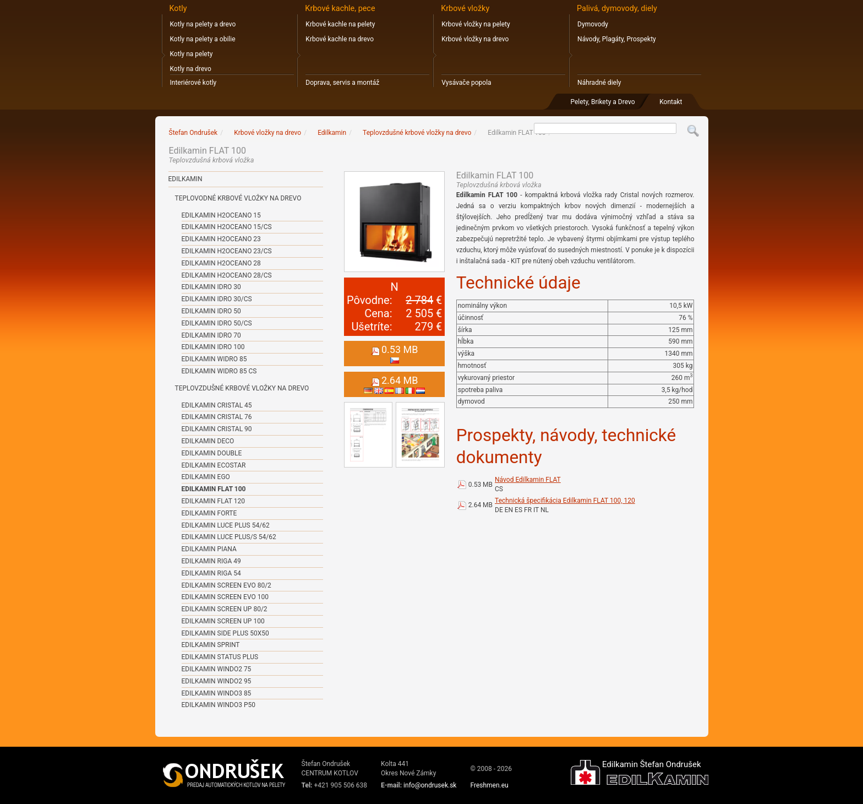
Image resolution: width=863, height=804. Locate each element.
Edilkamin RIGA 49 (211, 561)
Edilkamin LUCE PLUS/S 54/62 (229, 537)
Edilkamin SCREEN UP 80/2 (224, 609)
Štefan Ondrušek (193, 133)
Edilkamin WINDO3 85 (217, 693)
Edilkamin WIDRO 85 (214, 359)
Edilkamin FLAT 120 (213, 501)
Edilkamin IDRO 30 (211, 287)
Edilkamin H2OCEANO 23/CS (227, 251)
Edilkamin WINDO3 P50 (218, 705)
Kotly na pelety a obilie (203, 39)
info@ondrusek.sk (429, 785)
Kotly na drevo (190, 69)
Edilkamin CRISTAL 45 (217, 405)
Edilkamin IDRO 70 (211, 335)
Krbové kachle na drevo (339, 39)
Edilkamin (185, 179)
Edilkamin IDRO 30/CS (217, 299)
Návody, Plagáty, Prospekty (616, 39)
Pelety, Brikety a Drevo (602, 102)
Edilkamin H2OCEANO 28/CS (227, 275)
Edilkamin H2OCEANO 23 (221, 239)
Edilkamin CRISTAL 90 (217, 429)
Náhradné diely (599, 82)
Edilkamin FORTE (209, 513)
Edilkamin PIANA (209, 549)
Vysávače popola (466, 82)
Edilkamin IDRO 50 (211, 311)
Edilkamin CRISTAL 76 (217, 417)
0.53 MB (480, 484)
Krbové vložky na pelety (475, 24)
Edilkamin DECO (208, 441)
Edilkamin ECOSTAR (214, 465)
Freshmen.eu (489, 785)
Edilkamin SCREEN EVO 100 (225, 597)
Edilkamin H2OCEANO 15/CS (227, 227)
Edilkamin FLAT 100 (214, 489)
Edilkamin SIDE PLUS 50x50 (225, 633)
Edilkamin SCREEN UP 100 (223, 621)
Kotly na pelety (191, 54)
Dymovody (592, 24)
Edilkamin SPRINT (211, 645)
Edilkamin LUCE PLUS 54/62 (226, 525)
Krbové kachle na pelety (340, 24)
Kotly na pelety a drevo (203, 24)
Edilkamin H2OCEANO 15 (221, 215)
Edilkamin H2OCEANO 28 (221, 263)
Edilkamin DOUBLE (212, 453)
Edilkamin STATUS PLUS (220, 657)
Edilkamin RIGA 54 (211, 573)
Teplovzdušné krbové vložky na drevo (242, 388)
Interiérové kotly (193, 82)
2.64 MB (480, 505)
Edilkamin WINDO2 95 (217, 681)
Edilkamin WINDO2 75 (217, 669)
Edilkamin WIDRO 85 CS (219, 371)
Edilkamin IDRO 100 (213, 347)
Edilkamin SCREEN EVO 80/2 (226, 585)
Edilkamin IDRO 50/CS (217, 323)
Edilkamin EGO (206, 477)
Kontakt (670, 102)
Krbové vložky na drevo (475, 39)
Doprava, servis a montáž (342, 82)
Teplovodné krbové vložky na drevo (238, 198)
